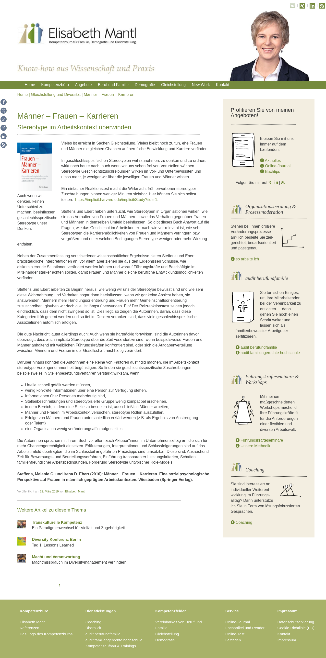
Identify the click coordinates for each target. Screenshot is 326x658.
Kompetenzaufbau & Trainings (110, 646)
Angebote (83, 85)
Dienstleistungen (100, 611)
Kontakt (222, 85)
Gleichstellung (173, 85)
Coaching (241, 522)
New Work (201, 85)
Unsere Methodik (253, 446)
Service (232, 611)
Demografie (145, 85)
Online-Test (234, 634)
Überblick (93, 628)
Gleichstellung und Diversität (56, 94)
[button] (3, 102)
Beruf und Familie (113, 85)
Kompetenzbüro (55, 85)
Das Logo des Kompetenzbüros (46, 634)
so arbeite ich (245, 259)
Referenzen (29, 628)
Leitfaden (233, 640)
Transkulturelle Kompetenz (57, 522)
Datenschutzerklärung (296, 622)
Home (30, 85)
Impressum (288, 611)
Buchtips (270, 171)
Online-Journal (275, 166)
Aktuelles (270, 160)
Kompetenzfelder (170, 611)
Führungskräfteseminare (259, 440)
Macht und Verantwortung (56, 557)
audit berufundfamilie (256, 347)
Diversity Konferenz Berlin (56, 539)
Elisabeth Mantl (75, 491)
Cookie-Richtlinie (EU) (296, 628)
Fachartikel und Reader (245, 628)
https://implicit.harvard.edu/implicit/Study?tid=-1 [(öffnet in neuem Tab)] (116, 200)
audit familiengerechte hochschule (268, 353)
